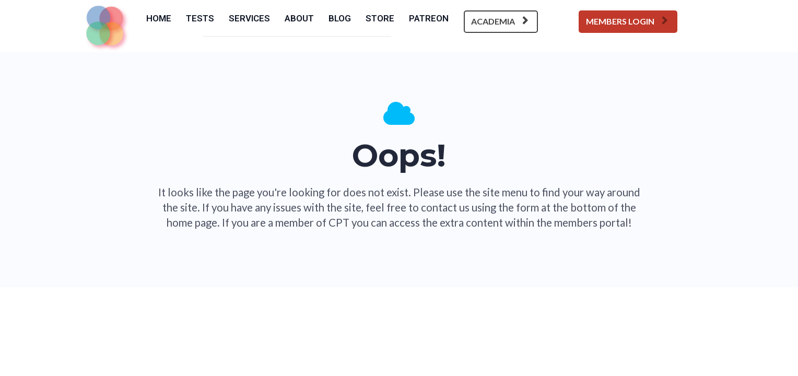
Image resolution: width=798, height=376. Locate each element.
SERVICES (249, 18)
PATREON (429, 18)
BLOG (339, 18)
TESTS (200, 18)
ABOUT (299, 18)
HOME (158, 18)
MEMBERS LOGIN (626, 21)
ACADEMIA (499, 21)
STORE (380, 18)
